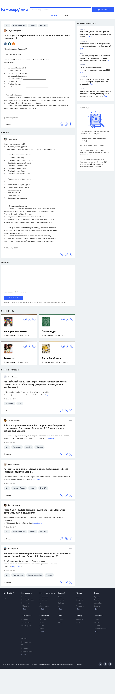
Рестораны (80, 606)
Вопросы (79, 619)
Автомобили (26, 616)
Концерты (79, 600)
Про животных (27, 651)
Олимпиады (49, 331)
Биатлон (97, 606)
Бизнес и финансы (47, 593)
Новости (24, 619)
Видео (24, 638)
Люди (42, 622)
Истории (43, 619)
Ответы (60, 619)
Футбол (97, 597)
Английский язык (52, 358)
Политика (25, 603)
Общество (25, 606)
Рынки (42, 603)
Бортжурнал (26, 626)
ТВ (22, 645)
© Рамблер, (6, 664)
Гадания (97, 626)
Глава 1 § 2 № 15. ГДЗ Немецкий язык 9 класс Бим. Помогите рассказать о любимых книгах (34, 511)
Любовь (61, 603)
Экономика (44, 597)
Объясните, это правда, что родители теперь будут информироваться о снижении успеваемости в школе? (95, 58)
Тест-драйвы (26, 622)
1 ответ (7, 124)
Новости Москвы (27, 600)
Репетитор (10, 358)
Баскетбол (98, 603)
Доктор (79, 616)
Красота (61, 600)
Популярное (26, 642)
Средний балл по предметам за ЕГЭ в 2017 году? (94, 139)
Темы (60, 622)
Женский (61, 593)
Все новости (26, 593)
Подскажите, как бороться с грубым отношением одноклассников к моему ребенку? (95, 34)
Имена (96, 622)
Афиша (79, 593)
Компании (43, 600)
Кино (78, 597)
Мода (60, 597)
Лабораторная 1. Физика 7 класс (92, 145)
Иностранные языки (15, 331)
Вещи (42, 626)
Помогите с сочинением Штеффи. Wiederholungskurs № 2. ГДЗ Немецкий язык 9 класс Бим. (36, 470)
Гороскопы (98, 616)
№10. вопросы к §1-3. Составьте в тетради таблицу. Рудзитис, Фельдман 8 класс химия (94, 152)
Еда (59, 606)
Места (42, 629)
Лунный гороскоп (101, 629)
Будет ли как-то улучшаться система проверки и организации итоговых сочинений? (94, 81)
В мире (24, 597)
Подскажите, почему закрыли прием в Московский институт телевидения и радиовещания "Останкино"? (95, 93)
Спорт (96, 593)
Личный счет (44, 606)
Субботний (44, 616)
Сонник (96, 619)
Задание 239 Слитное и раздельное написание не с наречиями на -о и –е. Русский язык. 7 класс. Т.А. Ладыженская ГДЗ (37, 555)
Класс (60, 616)
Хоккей (96, 600)
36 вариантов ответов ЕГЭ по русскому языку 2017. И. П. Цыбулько (94, 132)
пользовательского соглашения (54, 302)
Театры (78, 603)
